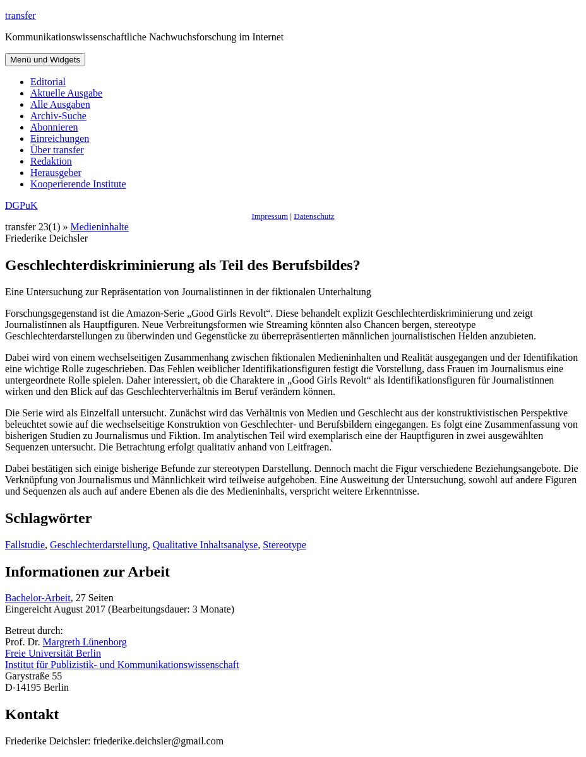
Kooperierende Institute (78, 184)
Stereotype (284, 544)
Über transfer (57, 149)
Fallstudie (25, 544)
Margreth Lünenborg (85, 642)
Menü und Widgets (45, 59)
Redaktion (51, 161)
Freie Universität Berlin (53, 653)
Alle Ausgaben (60, 104)
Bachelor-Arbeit (38, 597)
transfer (20, 15)
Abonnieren (54, 127)
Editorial (48, 81)
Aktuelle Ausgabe (66, 93)
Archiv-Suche (58, 115)
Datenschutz (314, 216)
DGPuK (21, 205)
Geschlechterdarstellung (99, 544)
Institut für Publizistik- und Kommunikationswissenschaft (122, 664)
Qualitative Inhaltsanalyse (205, 544)
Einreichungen (59, 138)
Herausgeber (55, 172)
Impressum (269, 216)
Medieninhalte (100, 226)
